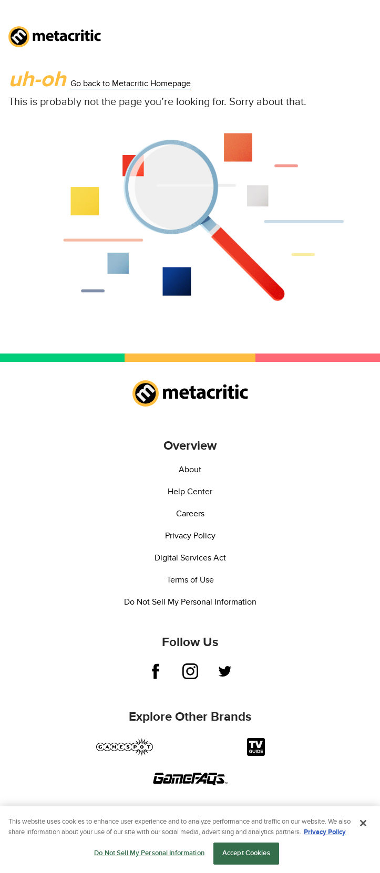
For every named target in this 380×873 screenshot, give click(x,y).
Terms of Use (190, 580)
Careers (190, 513)
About (190, 469)
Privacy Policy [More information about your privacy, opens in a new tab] (325, 832)
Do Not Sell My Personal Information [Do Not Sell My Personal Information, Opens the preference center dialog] (149, 854)
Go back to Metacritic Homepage (130, 83)
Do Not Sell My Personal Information (190, 602)
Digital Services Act (190, 558)
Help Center (190, 491)
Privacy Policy (190, 536)
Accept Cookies (246, 854)
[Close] (363, 824)
